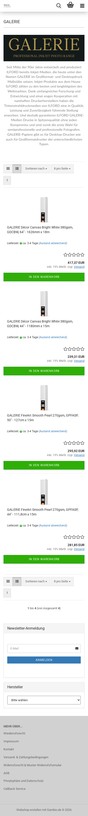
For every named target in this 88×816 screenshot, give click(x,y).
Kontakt (9, 749)
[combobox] (36, 168)
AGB (6, 773)
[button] (8, 168)
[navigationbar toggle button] (82, 6)
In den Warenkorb (44, 277)
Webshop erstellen (28, 810)
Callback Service (15, 789)
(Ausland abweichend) (53, 243)
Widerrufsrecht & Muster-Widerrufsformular (32, 765)
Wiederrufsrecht (14, 733)
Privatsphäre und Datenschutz (23, 781)
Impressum (11, 741)
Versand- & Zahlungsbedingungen (26, 757)
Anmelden (44, 660)
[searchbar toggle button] (59, 6)
